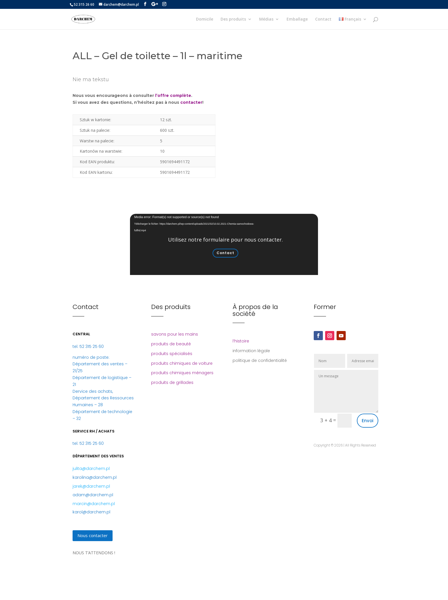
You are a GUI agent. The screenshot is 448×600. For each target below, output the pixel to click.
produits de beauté (171, 344)
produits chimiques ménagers (182, 373)
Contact (323, 19)
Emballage (297, 19)
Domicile (204, 19)
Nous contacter (92, 535)
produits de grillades (172, 382)
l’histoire (241, 341)
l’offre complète (173, 95)
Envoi (367, 421)
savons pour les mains (174, 334)
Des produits (233, 19)
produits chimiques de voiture (182, 363)
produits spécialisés (171, 353)
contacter (191, 102)
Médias (266, 19)
